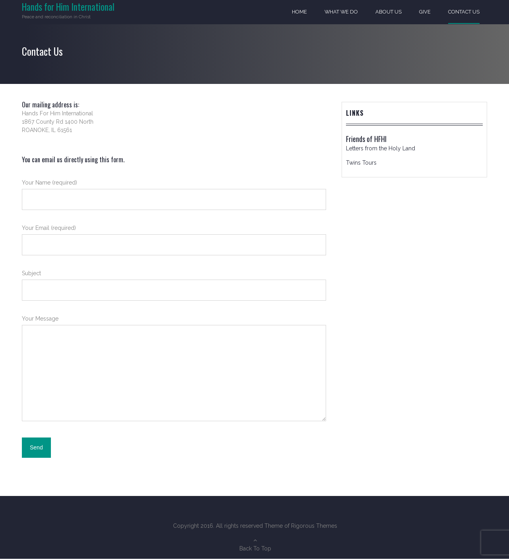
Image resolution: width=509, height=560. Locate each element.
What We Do (341, 12)
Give (425, 12)
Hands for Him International (68, 7)
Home (298, 12)
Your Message (174, 375)
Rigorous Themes (314, 527)
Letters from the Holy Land (380, 149)
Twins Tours (361, 164)
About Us (388, 12)
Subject (174, 290)
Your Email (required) (174, 245)
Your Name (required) (174, 200)
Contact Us (464, 12)
